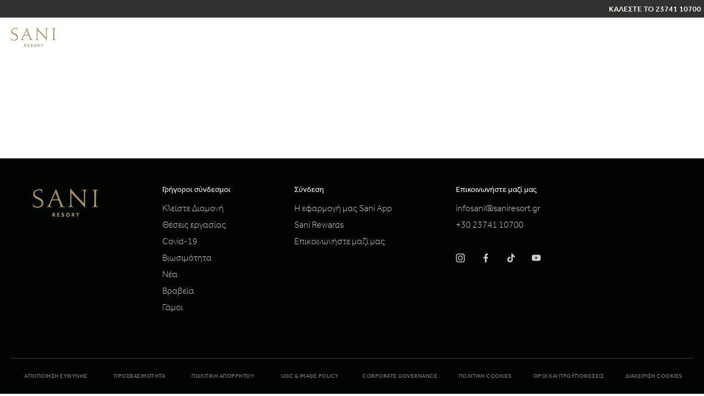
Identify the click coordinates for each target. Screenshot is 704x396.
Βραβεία (178, 292)
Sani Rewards (319, 226)
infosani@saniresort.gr (498, 209)
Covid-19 (179, 242)
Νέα (170, 275)
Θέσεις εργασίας (194, 226)
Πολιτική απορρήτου (222, 377)
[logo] (33, 45)
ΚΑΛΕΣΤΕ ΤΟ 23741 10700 (655, 10)
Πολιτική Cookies (485, 377)
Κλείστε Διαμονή (193, 209)
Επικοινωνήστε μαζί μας (339, 242)
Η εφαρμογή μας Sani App (343, 209)
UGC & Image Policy (310, 377)
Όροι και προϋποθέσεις (569, 377)
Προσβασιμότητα (139, 377)
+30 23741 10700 (490, 226)
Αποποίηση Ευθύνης (55, 377)
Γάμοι (172, 308)
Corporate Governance (399, 377)
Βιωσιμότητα (187, 259)
